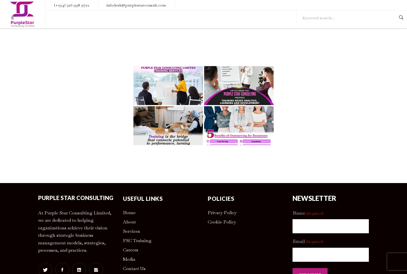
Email (308, 241)
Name (308, 213)
